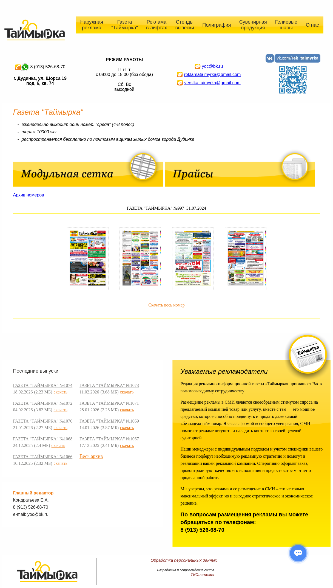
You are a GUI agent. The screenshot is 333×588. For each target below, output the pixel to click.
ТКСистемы (202, 574)
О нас (312, 25)
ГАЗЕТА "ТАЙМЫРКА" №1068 (43, 439)
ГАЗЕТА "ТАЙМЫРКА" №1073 (109, 385)
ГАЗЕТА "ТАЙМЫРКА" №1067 (109, 439)
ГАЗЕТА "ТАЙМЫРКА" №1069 (109, 421)
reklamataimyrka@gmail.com (212, 74)
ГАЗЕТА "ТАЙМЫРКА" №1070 (43, 421)
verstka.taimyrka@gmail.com (212, 82)
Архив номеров (28, 195)
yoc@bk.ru (212, 66)
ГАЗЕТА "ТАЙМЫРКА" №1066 (43, 456)
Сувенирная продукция (253, 24)
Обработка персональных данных (184, 560)
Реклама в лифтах (156, 24)
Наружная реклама (91, 24)
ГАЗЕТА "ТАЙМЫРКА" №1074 (43, 385)
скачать (60, 392)
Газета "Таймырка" (124, 24)
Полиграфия (216, 25)
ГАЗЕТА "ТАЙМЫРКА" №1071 (109, 403)
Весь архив (91, 456)
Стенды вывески (184, 24)
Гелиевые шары (286, 24)
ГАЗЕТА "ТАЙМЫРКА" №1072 (43, 403)
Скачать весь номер (166, 305)
